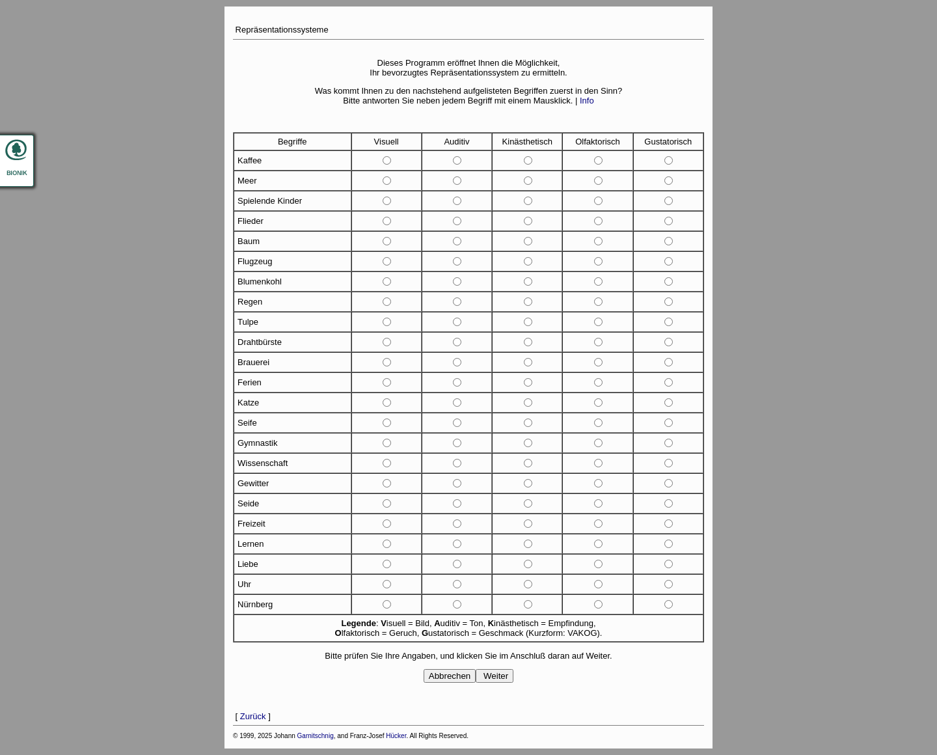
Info (587, 100)
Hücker (396, 735)
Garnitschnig (315, 735)
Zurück (253, 716)
